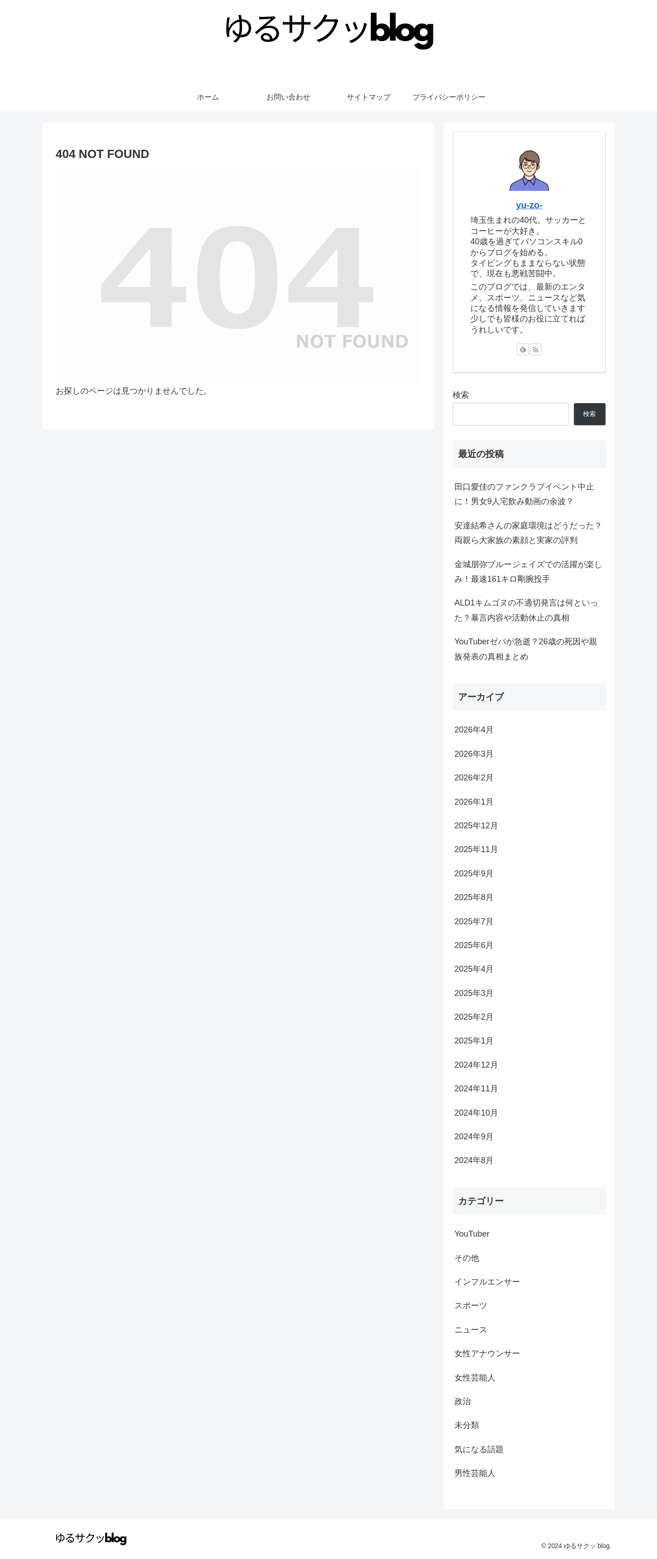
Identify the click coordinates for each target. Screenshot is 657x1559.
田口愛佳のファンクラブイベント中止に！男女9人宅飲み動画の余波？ (524, 494)
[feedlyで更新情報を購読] (523, 349)
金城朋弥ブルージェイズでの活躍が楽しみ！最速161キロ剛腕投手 (528, 572)
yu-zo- (529, 205)
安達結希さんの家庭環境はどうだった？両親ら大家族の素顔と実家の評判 (528, 533)
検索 (461, 395)
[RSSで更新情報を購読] (536, 349)
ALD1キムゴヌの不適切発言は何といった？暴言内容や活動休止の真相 (526, 610)
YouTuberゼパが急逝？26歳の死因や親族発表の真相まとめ (525, 649)
